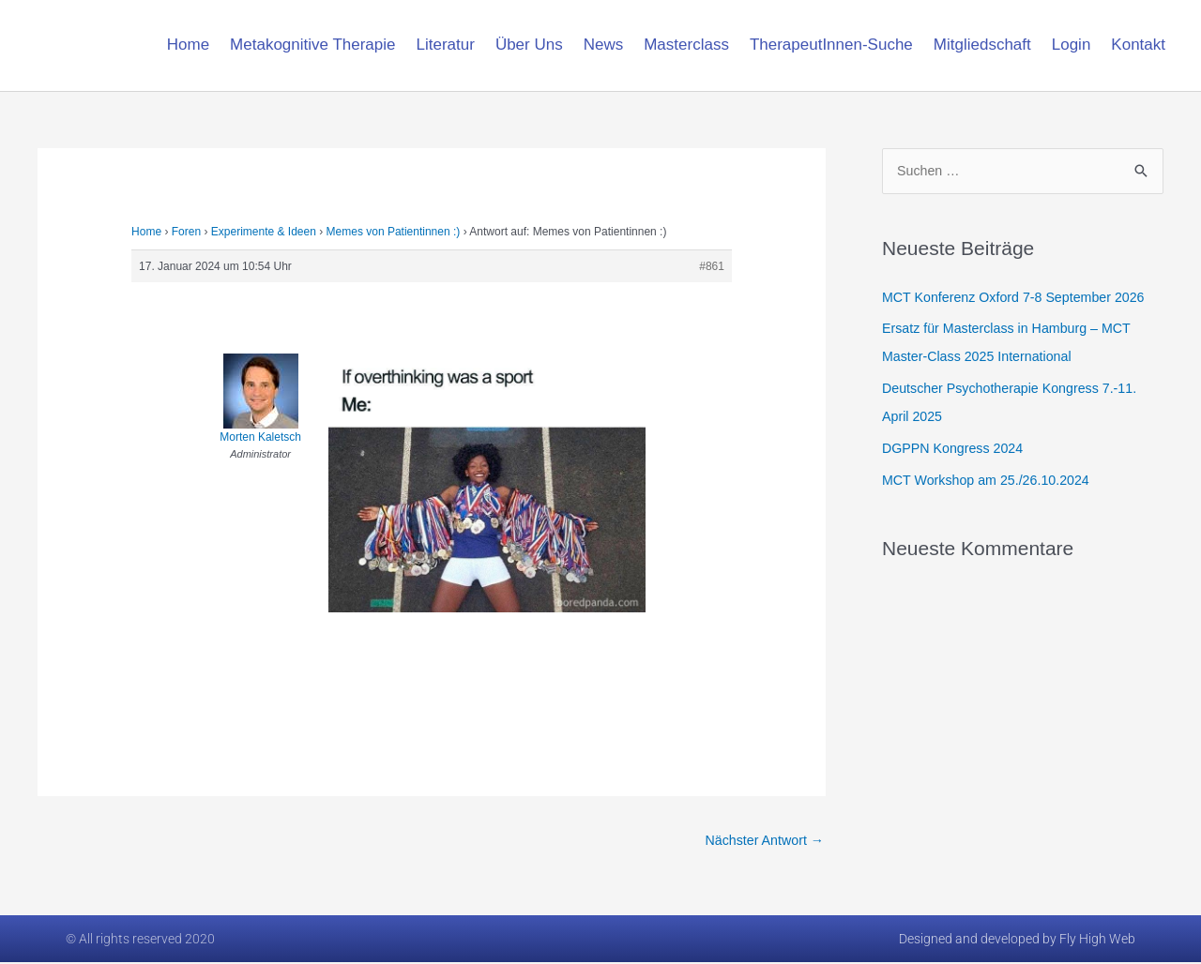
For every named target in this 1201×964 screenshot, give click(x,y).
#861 (711, 266)
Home (188, 44)
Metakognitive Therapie (312, 44)
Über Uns (529, 44)
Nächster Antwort (761, 841)
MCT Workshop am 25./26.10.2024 (991, 481)
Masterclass (686, 44)
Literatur (446, 44)
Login (1071, 44)
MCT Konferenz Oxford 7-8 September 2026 (1020, 298)
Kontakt (1138, 44)
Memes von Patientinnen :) (394, 231)
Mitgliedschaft (982, 44)
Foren (186, 231)
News (604, 44)
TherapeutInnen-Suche (831, 44)
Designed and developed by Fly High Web (1017, 940)
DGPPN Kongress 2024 (956, 449)
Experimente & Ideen (263, 231)
